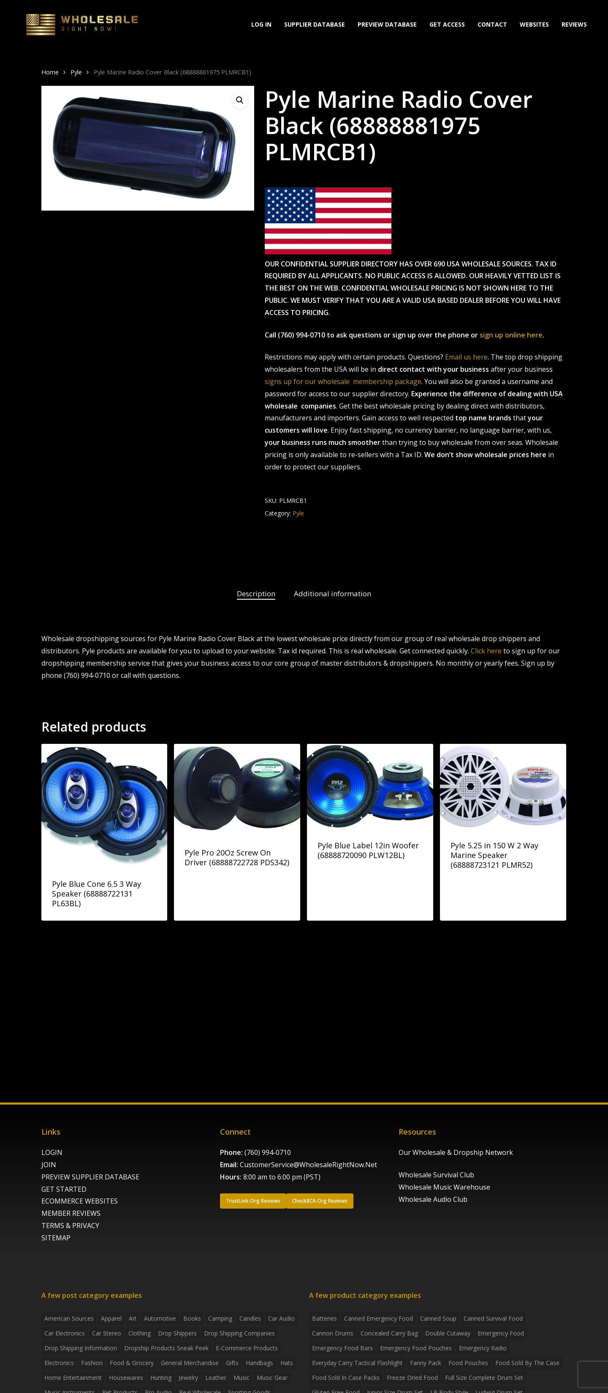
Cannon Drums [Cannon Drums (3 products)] (332, 1333)
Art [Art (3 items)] (133, 1318)
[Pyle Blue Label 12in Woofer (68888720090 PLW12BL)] (370, 786)
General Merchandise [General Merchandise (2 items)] (190, 1363)
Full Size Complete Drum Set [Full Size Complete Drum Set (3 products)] (484, 1378)
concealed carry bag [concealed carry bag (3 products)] (389, 1333)
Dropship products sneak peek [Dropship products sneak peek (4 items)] (166, 1348)
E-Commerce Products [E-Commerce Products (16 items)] (247, 1348)
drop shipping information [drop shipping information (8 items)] (80, 1348)
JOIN (48, 1164)
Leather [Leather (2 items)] (215, 1378)
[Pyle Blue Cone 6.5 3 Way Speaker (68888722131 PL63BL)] (104, 805)
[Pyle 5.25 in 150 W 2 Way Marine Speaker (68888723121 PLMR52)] (503, 786)
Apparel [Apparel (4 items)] (111, 1318)
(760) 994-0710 (267, 1152)
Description (256, 593)
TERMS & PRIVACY (70, 1225)
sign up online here (511, 335)
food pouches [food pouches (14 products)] (468, 1363)
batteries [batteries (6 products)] (324, 1318)
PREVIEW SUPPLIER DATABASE (90, 1177)
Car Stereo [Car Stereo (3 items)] (106, 1333)
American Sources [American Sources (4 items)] (69, 1318)
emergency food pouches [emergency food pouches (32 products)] (416, 1348)
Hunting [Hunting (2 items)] (160, 1378)
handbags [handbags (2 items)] (259, 1363)
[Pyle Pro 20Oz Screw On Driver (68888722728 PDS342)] (237, 789)
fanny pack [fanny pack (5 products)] (425, 1363)
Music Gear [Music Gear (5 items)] (272, 1378)
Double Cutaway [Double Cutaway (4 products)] (447, 1333)
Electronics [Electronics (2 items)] (59, 1363)
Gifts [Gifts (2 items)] (232, 1363)
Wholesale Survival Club (436, 1174)
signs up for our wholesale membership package (343, 381)
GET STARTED (64, 1189)
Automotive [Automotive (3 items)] (160, 1318)
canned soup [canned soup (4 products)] (438, 1318)
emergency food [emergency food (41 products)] (501, 1333)
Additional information (332, 593)
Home (50, 72)
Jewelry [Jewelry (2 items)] (188, 1378)
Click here (486, 650)
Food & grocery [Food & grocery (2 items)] (132, 1363)
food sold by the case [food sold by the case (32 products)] (527, 1363)
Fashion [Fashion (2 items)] (92, 1363)
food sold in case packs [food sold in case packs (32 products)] (346, 1378)
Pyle (76, 72)
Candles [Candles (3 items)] (250, 1318)
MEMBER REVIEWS (70, 1213)
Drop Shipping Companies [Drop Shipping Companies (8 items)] (239, 1333)
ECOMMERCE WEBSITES (79, 1201)
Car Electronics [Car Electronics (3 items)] (64, 1333)
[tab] (256, 594)
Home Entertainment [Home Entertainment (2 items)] (73, 1378)
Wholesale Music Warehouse (444, 1187)
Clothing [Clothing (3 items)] (139, 1333)
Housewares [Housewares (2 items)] (126, 1378)
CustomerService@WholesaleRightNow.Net (308, 1164)
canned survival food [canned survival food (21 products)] (493, 1318)
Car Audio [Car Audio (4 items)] (281, 1318)
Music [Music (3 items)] (241, 1378)
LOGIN (51, 1152)
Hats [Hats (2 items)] (286, 1363)
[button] (239, 100)
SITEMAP (56, 1237)
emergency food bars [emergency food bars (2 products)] (342, 1348)
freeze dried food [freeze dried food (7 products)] (412, 1378)
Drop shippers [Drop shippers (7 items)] (177, 1333)
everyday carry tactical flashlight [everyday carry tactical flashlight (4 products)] (357, 1363)
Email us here (466, 357)
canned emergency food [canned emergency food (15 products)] (378, 1318)
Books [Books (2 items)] (192, 1318)
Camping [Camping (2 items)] (220, 1318)
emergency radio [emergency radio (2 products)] (483, 1348)
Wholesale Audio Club (433, 1199)
